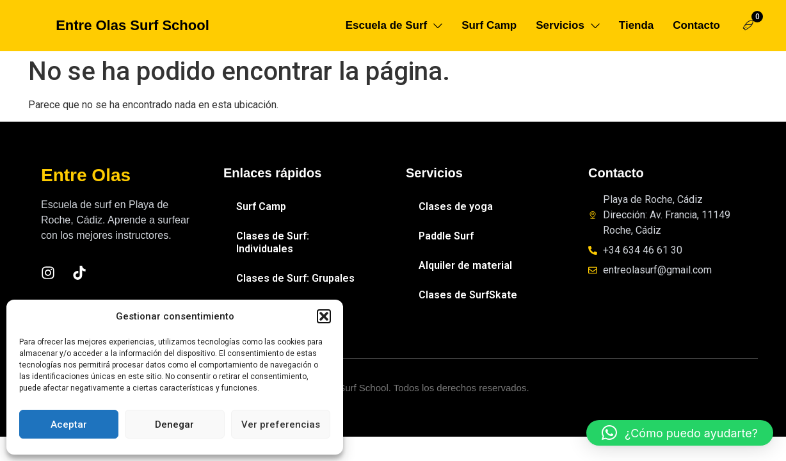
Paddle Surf (446, 236)
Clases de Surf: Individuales (272, 242)
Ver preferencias (280, 424)
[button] (323, 316)
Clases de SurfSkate (468, 295)
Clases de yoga (456, 206)
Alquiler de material (465, 265)
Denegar (174, 424)
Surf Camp (261, 206)
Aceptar (69, 424)
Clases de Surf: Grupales (295, 278)
